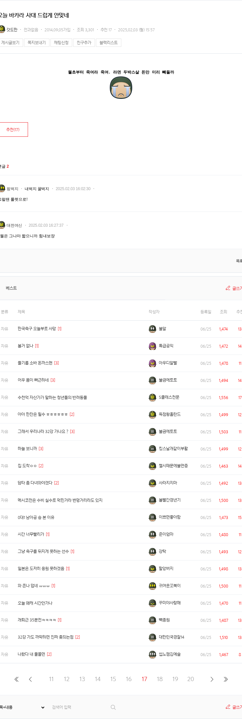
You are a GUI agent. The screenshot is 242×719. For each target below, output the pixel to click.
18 (160, 679)
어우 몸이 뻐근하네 (33, 380)
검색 (113, 707)
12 (67, 679)
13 (82, 679)
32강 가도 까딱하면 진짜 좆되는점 (46, 637)
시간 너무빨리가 (31, 534)
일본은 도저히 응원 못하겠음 (41, 568)
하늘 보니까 (27, 448)
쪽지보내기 (37, 42)
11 (51, 679)
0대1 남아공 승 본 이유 (36, 517)
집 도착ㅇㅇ (27, 465)
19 (175, 679)
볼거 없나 (25, 345)
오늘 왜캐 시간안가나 (35, 603)
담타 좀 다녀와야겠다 (35, 482)
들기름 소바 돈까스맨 (35, 362)
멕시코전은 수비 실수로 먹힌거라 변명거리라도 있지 (60, 500)
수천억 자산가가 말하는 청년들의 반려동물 (52, 397)
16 (129, 679)
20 (190, 679)
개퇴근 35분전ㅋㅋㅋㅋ (37, 620)
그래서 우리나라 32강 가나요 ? (43, 431)
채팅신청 (61, 42)
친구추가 (84, 42)
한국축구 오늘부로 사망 (37, 328)
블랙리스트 (109, 42)
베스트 (11, 288)
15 (113, 679)
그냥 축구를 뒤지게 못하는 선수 (43, 551)
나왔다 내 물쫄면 (31, 654)
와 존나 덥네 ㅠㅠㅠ (34, 585)
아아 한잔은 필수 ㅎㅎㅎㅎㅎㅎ (43, 414)
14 (98, 679)
